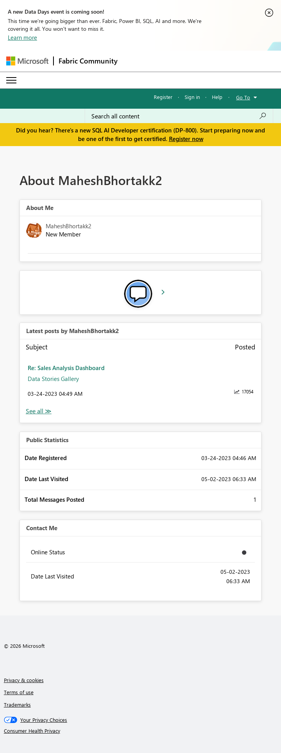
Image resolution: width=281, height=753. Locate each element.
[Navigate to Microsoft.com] (27, 60)
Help (217, 96)
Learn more (22, 37)
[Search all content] (179, 116)
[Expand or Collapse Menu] (11, 80)
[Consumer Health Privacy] (140, 731)
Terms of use (19, 692)
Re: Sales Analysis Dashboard (66, 368)
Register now (186, 139)
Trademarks (17, 704)
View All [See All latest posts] (39, 411)
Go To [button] (243, 97)
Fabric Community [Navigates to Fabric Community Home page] (88, 60)
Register (163, 96)
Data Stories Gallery (53, 379)
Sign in (192, 96)
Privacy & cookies (24, 680)
